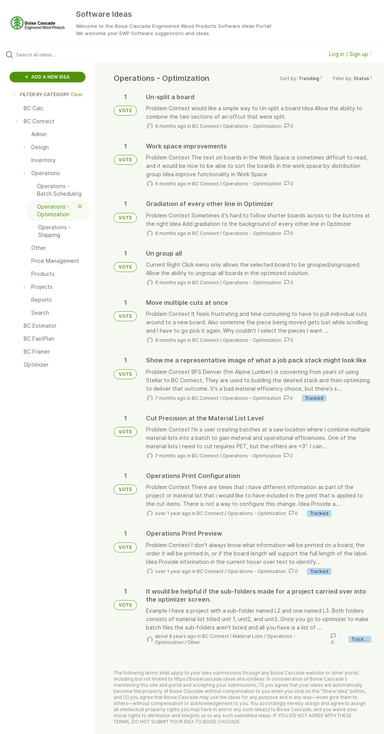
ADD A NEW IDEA (47, 77)
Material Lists (248, 636)
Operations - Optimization (252, 126)
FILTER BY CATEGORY (40, 94)
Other (193, 642)
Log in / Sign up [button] (350, 54)
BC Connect (205, 126)
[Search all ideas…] (51, 54)
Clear (77, 94)
